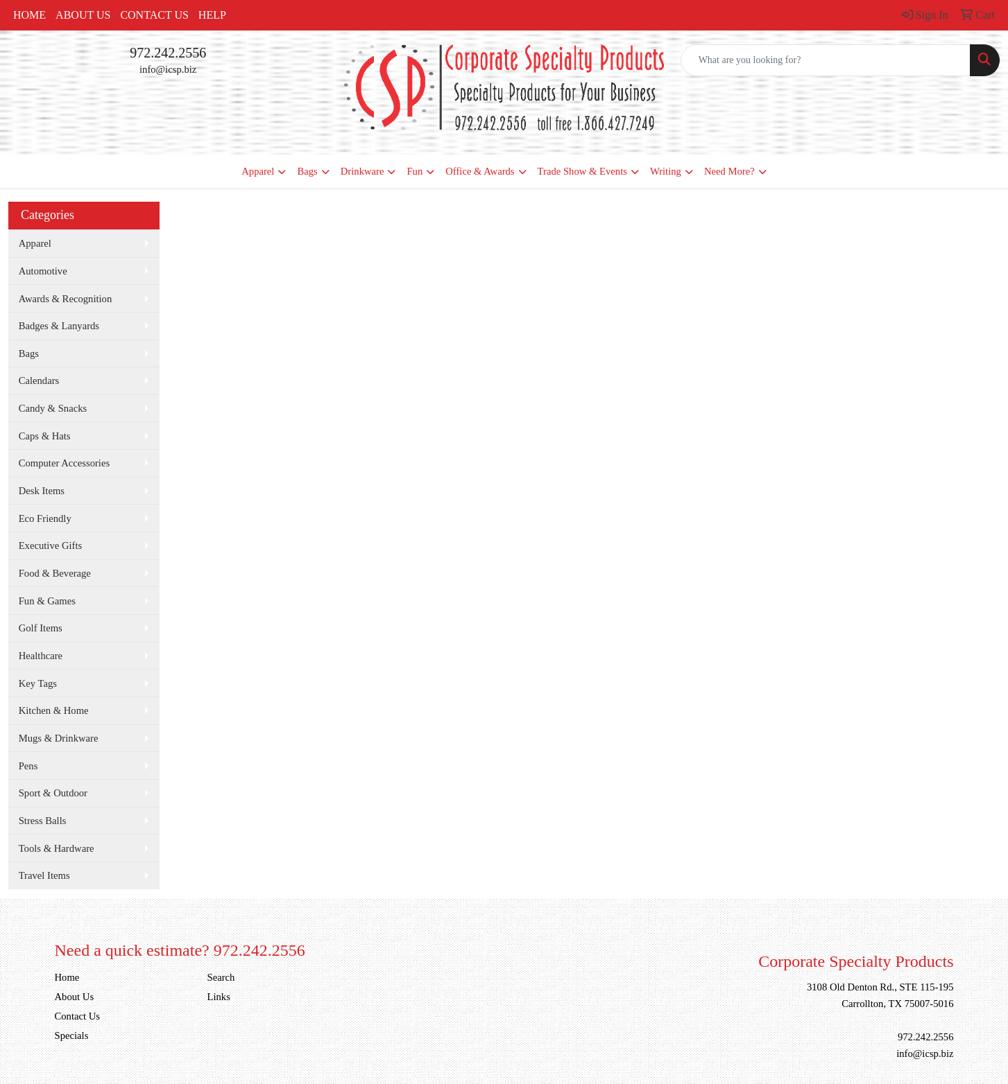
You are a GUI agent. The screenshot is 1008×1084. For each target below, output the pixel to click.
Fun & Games (47, 600)
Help (212, 15)
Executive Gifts (51, 545)
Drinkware (362, 171)
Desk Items (42, 490)
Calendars (39, 380)
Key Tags (38, 683)
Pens (28, 765)
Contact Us (154, 15)
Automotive (43, 271)
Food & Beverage (55, 573)
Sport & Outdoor (53, 792)
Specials (72, 1035)
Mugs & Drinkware (59, 738)
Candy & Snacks (53, 408)
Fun (414, 171)
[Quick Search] (826, 60)
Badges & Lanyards (59, 325)
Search (221, 977)
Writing (665, 171)
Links (218, 996)
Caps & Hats (45, 436)
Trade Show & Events (582, 171)
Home (29, 15)
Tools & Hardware (56, 848)
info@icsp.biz (167, 69)
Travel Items (44, 875)
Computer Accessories (64, 463)
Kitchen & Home (54, 710)
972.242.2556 (168, 52)
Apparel (257, 171)
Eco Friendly (45, 518)
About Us (82, 15)
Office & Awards (479, 171)
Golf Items (40, 627)
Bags (307, 171)
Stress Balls (43, 820)
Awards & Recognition (65, 298)
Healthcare (40, 655)
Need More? (729, 171)
